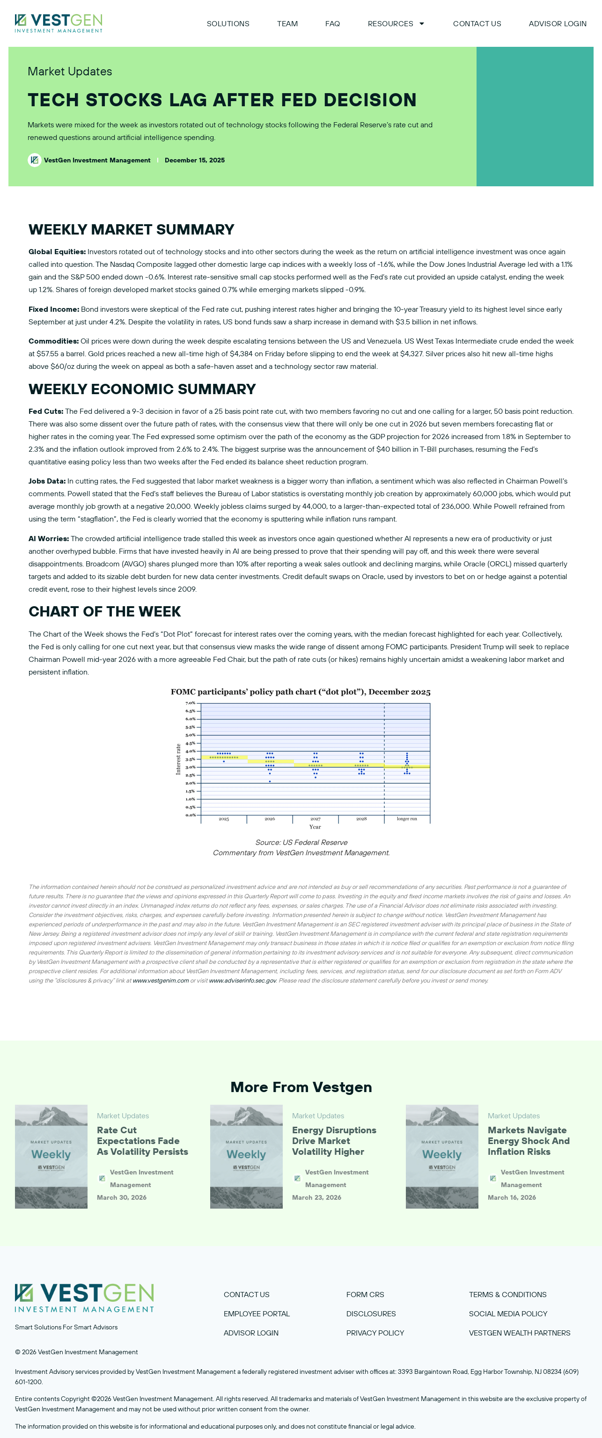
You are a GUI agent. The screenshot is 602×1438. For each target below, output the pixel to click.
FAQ (332, 23)
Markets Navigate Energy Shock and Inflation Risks (529, 1140)
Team (287, 23)
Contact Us (477, 23)
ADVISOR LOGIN (558, 23)
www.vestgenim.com (160, 980)
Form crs (365, 1294)
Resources (397, 23)
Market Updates (70, 71)
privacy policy (375, 1332)
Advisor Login (251, 1332)
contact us (247, 1294)
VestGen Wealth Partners (520, 1332)
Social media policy (508, 1313)
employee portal (257, 1313)
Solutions (228, 23)
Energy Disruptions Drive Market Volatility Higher (334, 1140)
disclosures (371, 1313)
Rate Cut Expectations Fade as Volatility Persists (142, 1140)
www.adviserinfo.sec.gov (242, 980)
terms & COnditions (508, 1294)
